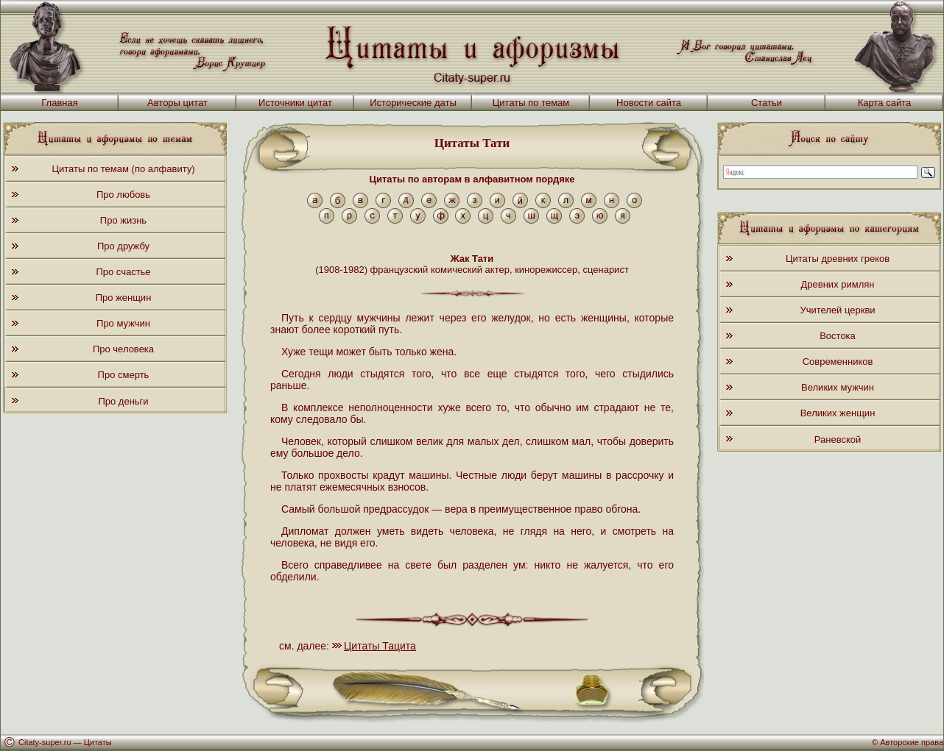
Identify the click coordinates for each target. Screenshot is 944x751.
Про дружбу (123, 246)
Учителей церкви (837, 310)
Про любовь (123, 194)
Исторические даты (413, 102)
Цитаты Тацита (380, 646)
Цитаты (98, 742)
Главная (59, 102)
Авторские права (911, 742)
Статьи (766, 102)
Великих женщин (838, 413)
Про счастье (123, 271)
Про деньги (123, 401)
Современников (838, 361)
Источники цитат (295, 102)
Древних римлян (838, 284)
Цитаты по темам (531, 102)
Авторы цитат (177, 102)
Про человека (123, 349)
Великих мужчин (837, 387)
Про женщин (124, 297)
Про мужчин (123, 323)
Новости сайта (648, 102)
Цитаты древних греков (838, 258)
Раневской (837, 439)
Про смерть (123, 374)
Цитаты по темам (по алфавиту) (123, 168)
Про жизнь (123, 220)
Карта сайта (884, 102)
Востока (838, 335)
